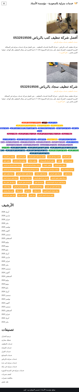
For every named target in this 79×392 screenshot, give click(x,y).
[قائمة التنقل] (4, 3)
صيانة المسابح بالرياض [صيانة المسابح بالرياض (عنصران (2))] (36, 186)
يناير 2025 (5, 265)
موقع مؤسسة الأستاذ (48, 390)
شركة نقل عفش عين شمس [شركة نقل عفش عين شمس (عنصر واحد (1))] (53, 186)
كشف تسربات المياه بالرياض (26, 125)
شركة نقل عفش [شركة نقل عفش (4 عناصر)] (39, 182)
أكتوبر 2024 (6, 272)
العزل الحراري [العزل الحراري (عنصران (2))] (21, 156)
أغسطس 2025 (7, 238)
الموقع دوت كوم (29, 390)
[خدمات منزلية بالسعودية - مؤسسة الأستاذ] (54, 3)
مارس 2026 (6, 215)
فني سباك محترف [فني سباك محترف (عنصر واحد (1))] (8, 191)
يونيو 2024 (5, 284)
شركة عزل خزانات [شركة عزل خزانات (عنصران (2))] (26, 178)
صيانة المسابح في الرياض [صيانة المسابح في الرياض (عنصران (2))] (20, 186)
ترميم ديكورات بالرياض (18, 148)
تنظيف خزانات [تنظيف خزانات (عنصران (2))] (32, 161)
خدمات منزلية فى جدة (9, 363)
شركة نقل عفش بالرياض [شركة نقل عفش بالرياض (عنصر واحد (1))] (24, 182)
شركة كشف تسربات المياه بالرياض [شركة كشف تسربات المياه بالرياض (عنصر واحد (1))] (56, 182)
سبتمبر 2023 (6, 307)
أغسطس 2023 (7, 310)
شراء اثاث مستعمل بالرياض (31, 123)
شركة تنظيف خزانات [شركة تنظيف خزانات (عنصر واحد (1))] (41, 174)
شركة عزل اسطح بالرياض (57, 150)
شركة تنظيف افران (58, 142)
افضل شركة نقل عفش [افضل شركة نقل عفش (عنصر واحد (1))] (54, 156)
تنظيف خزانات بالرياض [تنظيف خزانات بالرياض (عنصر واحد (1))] (19, 161)
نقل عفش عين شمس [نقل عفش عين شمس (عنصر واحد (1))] (9, 195)
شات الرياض (53, 123)
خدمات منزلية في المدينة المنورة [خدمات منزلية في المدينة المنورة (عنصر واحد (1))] (49, 169)
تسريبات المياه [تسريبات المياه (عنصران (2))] (68, 161)
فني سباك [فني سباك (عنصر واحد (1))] (19, 191)
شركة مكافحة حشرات (14, 145)
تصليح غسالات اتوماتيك (31, 145)
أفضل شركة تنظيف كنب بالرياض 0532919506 (45, 37)
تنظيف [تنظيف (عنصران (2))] (59, 161)
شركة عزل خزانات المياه (67, 139)
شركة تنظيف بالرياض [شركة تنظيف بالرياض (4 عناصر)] (55, 174)
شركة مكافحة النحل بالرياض (26, 139)
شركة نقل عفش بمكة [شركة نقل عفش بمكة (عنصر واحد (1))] (9, 182)
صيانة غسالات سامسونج (48, 145)
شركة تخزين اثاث (56, 125)
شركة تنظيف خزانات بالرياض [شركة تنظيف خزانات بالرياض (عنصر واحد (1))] (24, 174)
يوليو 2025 (5, 242)
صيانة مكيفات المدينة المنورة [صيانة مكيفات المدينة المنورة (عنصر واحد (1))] (51, 191)
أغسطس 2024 (7, 276)
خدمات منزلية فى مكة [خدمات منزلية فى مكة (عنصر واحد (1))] (67, 169)
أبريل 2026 (5, 212)
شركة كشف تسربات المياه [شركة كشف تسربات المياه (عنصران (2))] (10, 178)
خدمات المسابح (7, 355)
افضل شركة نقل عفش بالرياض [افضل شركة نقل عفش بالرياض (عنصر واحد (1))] (36, 156)
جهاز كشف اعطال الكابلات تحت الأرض (23, 128)
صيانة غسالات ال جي (27, 142)
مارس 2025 (6, 257)
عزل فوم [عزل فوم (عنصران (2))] (27, 191)
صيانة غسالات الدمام (43, 142)
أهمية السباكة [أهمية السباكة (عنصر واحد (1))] (66, 156)
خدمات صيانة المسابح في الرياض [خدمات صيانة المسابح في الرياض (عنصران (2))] (12, 165)
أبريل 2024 (5, 291)
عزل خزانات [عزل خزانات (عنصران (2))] (37, 191)
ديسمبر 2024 (6, 269)
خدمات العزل (6, 351)
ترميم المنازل (6, 336)
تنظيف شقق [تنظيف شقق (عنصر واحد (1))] (7, 161)
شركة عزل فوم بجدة (63, 128)
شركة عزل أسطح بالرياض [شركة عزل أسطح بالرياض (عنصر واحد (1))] (41, 178)
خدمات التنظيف (72, 42)
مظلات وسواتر (66, 134)
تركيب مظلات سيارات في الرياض (49, 134)
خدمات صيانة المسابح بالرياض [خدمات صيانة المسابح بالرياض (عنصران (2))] (32, 165)
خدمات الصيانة (7, 348)
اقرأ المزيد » (63, 52)
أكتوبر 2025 (6, 231)
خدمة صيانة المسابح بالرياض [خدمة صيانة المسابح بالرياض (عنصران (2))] (30, 169)
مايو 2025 (5, 250)
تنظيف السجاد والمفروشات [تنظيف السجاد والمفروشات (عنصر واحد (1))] (47, 161)
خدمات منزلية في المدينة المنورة (13, 370)
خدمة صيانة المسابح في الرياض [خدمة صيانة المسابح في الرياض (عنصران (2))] (12, 169)
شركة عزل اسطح (43, 125)
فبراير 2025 (6, 261)
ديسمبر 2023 (6, 295)
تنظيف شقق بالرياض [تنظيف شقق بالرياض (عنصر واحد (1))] (60, 165)
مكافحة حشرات (7, 378)
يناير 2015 (5, 322)
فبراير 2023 (6, 314)
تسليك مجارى (6, 340)
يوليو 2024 (5, 280)
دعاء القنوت (41, 139)
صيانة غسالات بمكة (12, 142)
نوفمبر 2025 (6, 227)
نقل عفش (5, 382)
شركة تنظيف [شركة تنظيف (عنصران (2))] (67, 174)
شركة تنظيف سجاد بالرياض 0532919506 (48, 86)
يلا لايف (45, 123)
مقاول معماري (52, 139)
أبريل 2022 (5, 318)
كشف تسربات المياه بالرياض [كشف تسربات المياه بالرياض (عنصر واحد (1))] (45, 195)
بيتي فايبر (75, 128)
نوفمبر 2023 (6, 299)
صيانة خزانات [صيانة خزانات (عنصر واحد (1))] (7, 186)
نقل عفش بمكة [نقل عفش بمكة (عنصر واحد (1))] (22, 195)
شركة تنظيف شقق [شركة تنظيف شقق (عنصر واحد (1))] (8, 174)
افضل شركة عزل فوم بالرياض (37, 150)
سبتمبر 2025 (6, 234)
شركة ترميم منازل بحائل (46, 128)
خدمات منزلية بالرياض (60, 42)
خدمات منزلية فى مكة (9, 367)
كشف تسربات (6, 374)
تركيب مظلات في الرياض (27, 134)
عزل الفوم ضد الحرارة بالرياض (38, 148)
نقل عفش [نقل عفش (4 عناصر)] (32, 195)
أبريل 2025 (5, 253)
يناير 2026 (5, 223)
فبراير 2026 (6, 219)
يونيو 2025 (5, 246)
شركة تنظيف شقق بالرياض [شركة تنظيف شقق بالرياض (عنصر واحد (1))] (58, 178)
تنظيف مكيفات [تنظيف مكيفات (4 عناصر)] (47, 165)
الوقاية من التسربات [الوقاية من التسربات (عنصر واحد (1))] (9, 156)
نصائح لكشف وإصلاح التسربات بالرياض (63, 148)
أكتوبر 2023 (6, 303)
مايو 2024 (5, 288)
